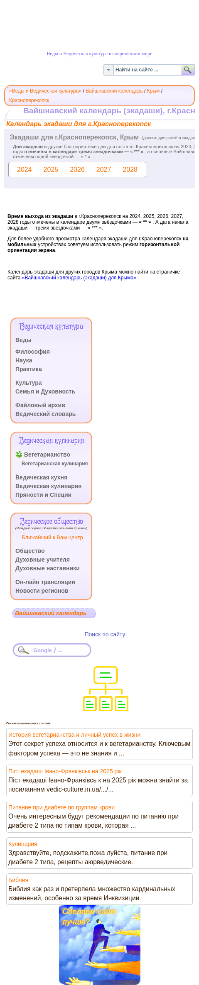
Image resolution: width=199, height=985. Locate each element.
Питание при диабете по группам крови (61, 807)
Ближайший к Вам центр (52, 537)
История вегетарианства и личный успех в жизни (74, 734)
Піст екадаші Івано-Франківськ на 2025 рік (65, 771)
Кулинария (22, 844)
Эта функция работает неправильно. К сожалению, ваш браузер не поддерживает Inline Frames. (99, 210)
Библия (18, 880)
